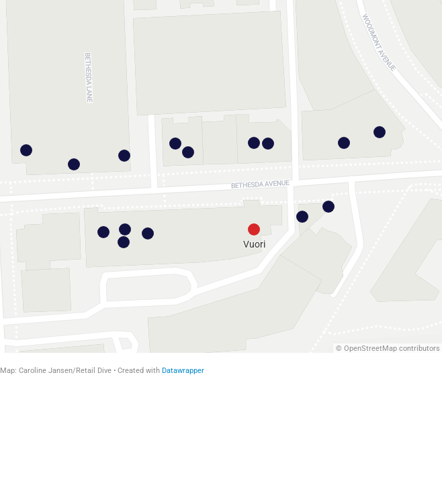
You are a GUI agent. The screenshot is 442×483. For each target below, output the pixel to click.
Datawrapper (183, 370)
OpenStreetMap (370, 348)
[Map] (221, 176)
